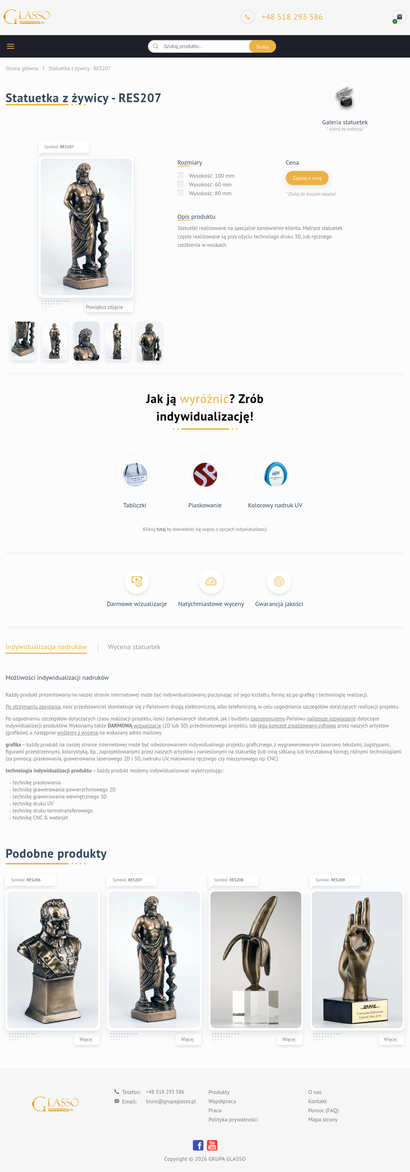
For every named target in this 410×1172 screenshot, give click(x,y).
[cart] (399, 17)
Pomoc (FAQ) (323, 1110)
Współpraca (222, 1101)
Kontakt (317, 1101)
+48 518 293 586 (165, 1091)
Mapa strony (323, 1120)
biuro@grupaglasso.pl (171, 1101)
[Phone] (282, 17)
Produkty (219, 1092)
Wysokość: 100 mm (212, 175)
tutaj (161, 529)
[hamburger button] (11, 46)
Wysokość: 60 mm (210, 184)
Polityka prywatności (233, 1120)
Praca (215, 1110)
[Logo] (27, 17)
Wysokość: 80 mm (210, 193)
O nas (315, 1092)
